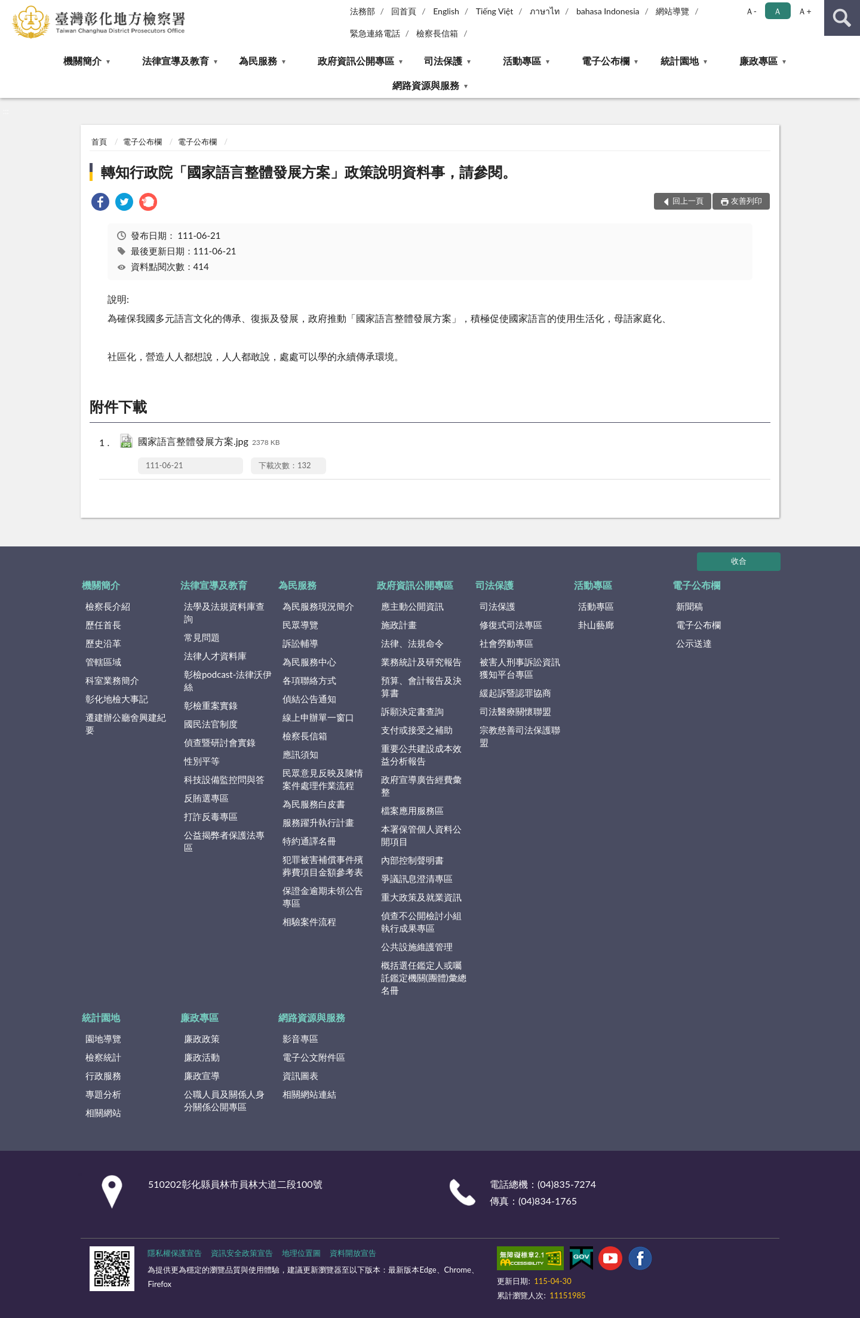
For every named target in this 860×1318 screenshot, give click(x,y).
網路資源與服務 (425, 85)
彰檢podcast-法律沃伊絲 (228, 680)
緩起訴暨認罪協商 (515, 692)
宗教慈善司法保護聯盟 (520, 736)
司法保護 (443, 60)
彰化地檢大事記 (116, 698)
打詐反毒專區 (211, 816)
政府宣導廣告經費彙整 (421, 785)
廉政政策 (202, 1038)
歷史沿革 (103, 643)
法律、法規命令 (412, 643)
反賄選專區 (206, 797)
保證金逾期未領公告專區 (322, 896)
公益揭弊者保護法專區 (224, 841)
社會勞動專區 (506, 643)
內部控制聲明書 (412, 860)
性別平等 (202, 760)
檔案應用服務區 (412, 810)
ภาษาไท (545, 11)
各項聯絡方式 (309, 680)
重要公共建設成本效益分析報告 (421, 754)
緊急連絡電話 (375, 33)
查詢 (842, 18)
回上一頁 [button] (688, 200)
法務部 (362, 11)
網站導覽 (672, 11)
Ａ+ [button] (804, 11)
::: (10, 9)
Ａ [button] (777, 11)
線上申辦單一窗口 (318, 717)
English (446, 11)
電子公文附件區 (313, 1057)
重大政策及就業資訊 (421, 897)
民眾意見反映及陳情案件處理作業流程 (322, 779)
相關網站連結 (309, 1094)
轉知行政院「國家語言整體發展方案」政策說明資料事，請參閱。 (309, 171)
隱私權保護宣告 (175, 1253)
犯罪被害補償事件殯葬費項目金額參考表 (322, 865)
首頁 (99, 141)
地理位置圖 (301, 1253)
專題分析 (103, 1094)
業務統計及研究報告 (421, 661)
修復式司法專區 (511, 624)
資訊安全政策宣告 (242, 1253)
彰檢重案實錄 (211, 705)
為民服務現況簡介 (318, 606)
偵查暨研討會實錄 (220, 742)
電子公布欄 (605, 60)
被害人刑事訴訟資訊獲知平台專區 (520, 668)
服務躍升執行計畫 (318, 822)
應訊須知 (300, 754)
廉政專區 (758, 60)
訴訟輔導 (300, 643)
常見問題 (202, 637)
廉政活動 (202, 1057)
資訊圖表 (300, 1075)
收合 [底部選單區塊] (739, 561)
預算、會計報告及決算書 (421, 686)
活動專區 (522, 60)
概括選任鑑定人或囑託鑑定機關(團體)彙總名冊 (423, 978)
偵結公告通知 (309, 698)
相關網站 (103, 1112)
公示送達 (694, 643)
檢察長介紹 (107, 606)
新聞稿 (689, 606)
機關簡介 (82, 60)
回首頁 (403, 11)
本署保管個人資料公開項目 (421, 835)
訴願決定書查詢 (412, 711)
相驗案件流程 (309, 921)
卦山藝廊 (596, 624)
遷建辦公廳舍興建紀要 (125, 723)
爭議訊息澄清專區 (417, 878)
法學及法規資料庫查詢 (224, 612)
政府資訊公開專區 (356, 60)
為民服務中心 (309, 661)
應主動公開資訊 (412, 606)
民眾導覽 (300, 624)
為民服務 (258, 60)
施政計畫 (399, 624)
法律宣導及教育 (175, 60)
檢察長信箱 (437, 33)
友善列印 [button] (746, 200)
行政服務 (103, 1075)
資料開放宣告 (353, 1253)
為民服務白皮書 (313, 803)
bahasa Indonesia (608, 11)
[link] (100, 203)
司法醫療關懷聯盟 (515, 711)
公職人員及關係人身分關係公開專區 (224, 1100)
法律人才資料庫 (215, 655)
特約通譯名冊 (309, 840)
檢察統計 (103, 1057)
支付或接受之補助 (417, 729)
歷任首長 (103, 624)
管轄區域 (103, 661)
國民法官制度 (211, 723)
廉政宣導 (202, 1075)
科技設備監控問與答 (224, 779)
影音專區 (300, 1038)
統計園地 (680, 60)
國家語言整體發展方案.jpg (209, 442)
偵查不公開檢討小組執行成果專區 (421, 921)
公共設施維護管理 (417, 946)
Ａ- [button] (751, 11)
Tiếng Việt (495, 11)
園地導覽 (103, 1038)
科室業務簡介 (112, 680)
